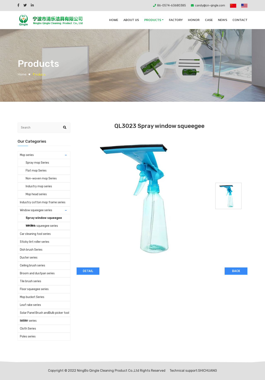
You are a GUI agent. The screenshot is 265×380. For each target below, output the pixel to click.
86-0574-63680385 (171, 5)
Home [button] (113, 20)
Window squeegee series (36, 210)
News (222, 20)
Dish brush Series (31, 249)
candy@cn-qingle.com (210, 5)
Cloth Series (28, 328)
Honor (194, 20)
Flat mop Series (36, 170)
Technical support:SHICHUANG (193, 371)
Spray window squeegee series (44, 219)
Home (22, 74)
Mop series (27, 155)
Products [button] (152, 20)
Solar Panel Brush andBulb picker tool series (44, 314)
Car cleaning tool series (35, 234)
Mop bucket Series (32, 297)
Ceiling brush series (32, 265)
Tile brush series (30, 281)
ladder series (28, 320)
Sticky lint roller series (34, 242)
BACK (236, 271)
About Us (131, 20)
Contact (239, 20)
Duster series (28, 257)
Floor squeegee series (34, 289)
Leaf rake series (30, 305)
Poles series (28, 336)
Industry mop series (39, 186)
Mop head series (36, 194)
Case (209, 20)
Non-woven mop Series (41, 178)
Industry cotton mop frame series (42, 202)
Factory (176, 20)
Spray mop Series (37, 162)
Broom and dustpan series (37, 273)
